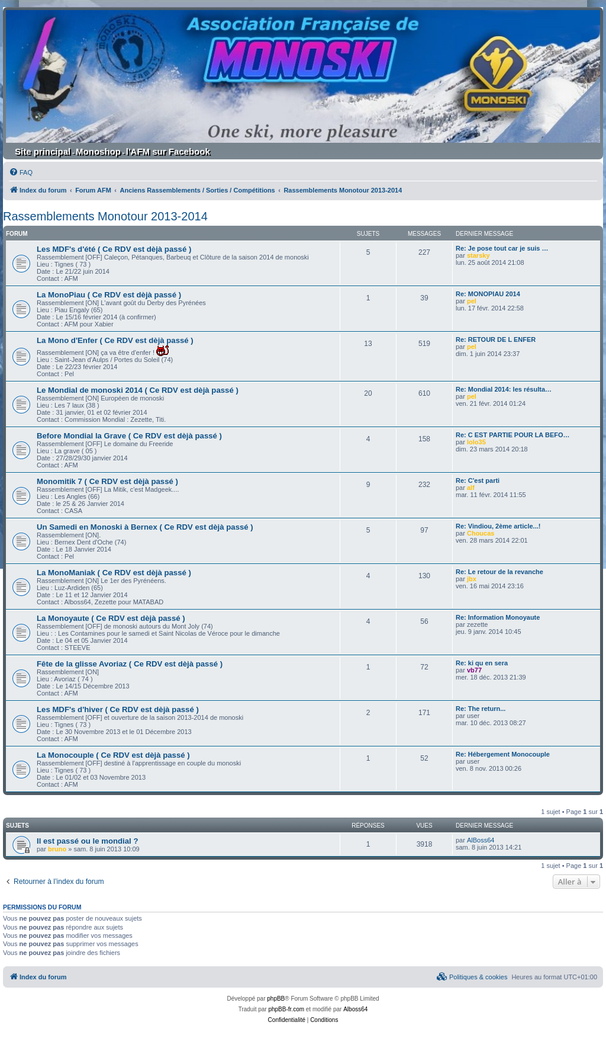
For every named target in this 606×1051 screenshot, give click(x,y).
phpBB (276, 998)
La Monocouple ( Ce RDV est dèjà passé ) (113, 755)
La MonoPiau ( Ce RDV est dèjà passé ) (109, 294)
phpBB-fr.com (286, 1009)
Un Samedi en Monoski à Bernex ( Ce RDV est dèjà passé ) (145, 527)
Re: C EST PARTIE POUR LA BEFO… (513, 434)
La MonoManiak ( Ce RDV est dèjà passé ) (114, 572)
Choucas (480, 533)
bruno (57, 849)
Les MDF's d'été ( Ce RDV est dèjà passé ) (114, 249)
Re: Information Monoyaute (498, 617)
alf (471, 487)
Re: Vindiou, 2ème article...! (498, 526)
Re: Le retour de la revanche (499, 571)
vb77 (474, 670)
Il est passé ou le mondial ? (87, 841)
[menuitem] (21, 172)
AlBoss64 (480, 840)
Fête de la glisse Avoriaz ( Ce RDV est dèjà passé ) (130, 663)
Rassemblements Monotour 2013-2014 (105, 216)
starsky (478, 255)
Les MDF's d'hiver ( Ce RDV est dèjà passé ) (118, 709)
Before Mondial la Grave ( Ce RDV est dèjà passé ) (129, 435)
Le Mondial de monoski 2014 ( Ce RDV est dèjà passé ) (137, 390)
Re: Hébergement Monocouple (503, 754)
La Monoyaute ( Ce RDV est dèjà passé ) (111, 618)
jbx (471, 578)
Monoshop (98, 151)
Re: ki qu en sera (482, 663)
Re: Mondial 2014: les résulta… (504, 389)
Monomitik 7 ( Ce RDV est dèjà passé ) (107, 481)
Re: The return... (480, 708)
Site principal (42, 151)
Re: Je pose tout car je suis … (502, 248)
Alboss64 (355, 1009)
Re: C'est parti (477, 480)
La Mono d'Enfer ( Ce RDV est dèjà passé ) (115, 340)
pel (471, 301)
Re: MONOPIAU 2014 (488, 293)
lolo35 (476, 442)
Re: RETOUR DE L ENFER (496, 339)
